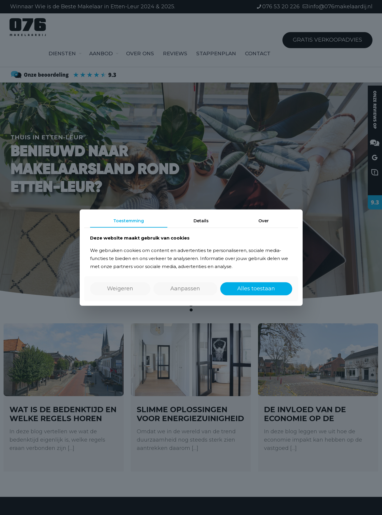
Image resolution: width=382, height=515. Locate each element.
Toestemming (128, 220)
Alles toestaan (256, 288)
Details (201, 220)
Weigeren (120, 288)
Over (263, 220)
